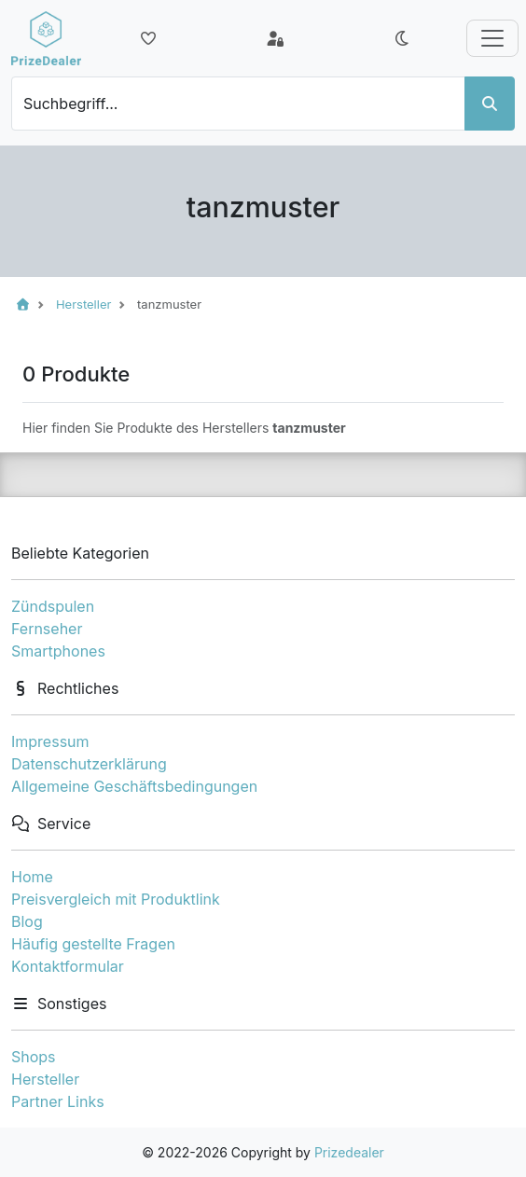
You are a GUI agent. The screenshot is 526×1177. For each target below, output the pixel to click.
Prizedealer (349, 1152)
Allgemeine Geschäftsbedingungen (134, 786)
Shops (33, 1056)
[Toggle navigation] (492, 38)
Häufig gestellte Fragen (93, 944)
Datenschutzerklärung (89, 764)
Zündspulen (52, 606)
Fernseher (46, 628)
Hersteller (45, 1079)
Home (32, 876)
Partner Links (57, 1101)
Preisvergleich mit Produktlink (115, 899)
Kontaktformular (67, 966)
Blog (27, 921)
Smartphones (58, 651)
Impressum (50, 741)
